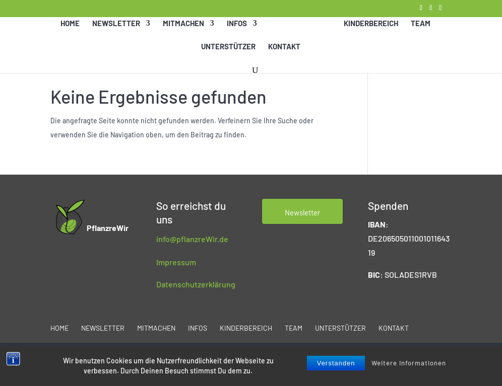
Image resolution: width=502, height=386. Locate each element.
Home (70, 35)
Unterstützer (228, 58)
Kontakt (284, 58)
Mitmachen (184, 35)
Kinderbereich (370, 35)
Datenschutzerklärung (195, 284)
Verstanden (336, 363)
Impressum (176, 262)
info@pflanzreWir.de (192, 239)
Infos (237, 35)
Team (420, 35)
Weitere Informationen (408, 363)
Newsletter (117, 35)
